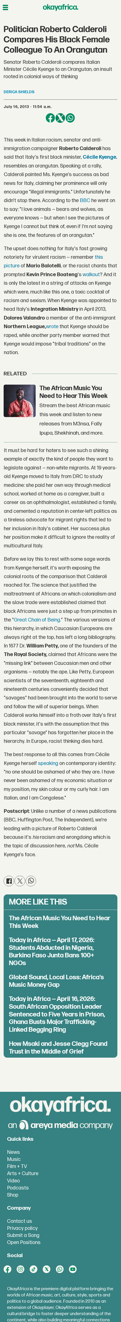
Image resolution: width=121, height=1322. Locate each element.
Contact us (19, 1221)
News (13, 1152)
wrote (52, 327)
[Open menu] (5, 7)
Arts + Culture (22, 1174)
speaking (48, 763)
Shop (12, 1195)
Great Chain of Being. (37, 620)
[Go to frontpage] (60, 7)
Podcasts (18, 1188)
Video (13, 1181)
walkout (91, 275)
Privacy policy (22, 1228)
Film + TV (17, 1167)
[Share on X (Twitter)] (60, 118)
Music (14, 1159)
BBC (85, 201)
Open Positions (24, 1243)
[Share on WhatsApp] (70, 118)
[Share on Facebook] (50, 118)
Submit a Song (23, 1235)
